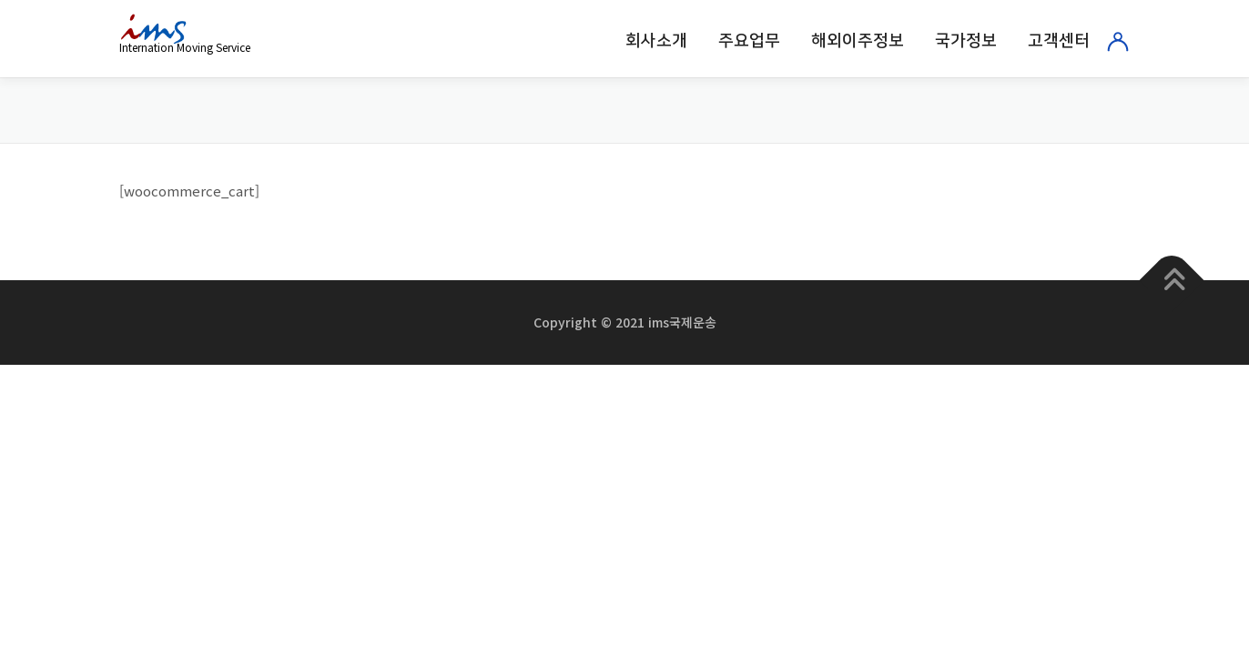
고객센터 (1059, 41)
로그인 (1117, 41)
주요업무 (749, 41)
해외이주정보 (857, 41)
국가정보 (966, 41)
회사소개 (656, 41)
